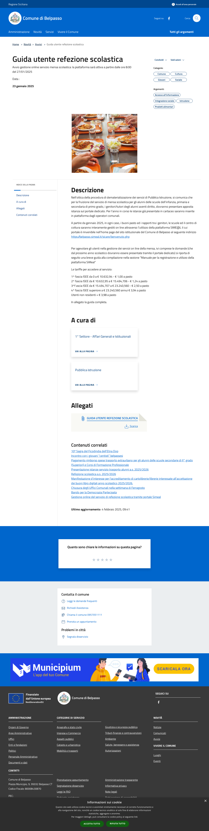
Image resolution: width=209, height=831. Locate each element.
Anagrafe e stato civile (69, 727)
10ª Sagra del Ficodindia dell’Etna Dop (94, 451)
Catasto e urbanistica (68, 745)
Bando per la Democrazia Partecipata (94, 492)
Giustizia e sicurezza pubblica (121, 727)
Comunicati (159, 733)
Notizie (157, 727)
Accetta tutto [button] (92, 823)
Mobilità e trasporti (67, 751)
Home (15, 44)
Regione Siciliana (17, 4)
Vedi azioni (178, 60)
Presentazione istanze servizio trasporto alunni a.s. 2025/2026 (110, 469)
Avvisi (38, 44)
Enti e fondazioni (17, 745)
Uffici (11, 739)
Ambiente (110, 739)
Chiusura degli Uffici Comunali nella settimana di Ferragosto (108, 488)
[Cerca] (197, 18)
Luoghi (157, 755)
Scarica (131, 426)
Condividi (161, 60)
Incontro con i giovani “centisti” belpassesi (97, 456)
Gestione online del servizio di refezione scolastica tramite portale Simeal (116, 497)
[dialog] (104, 814)
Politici (12, 751)
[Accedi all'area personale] (184, 4)
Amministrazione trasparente (121, 780)
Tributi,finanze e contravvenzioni (123, 733)
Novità (27, 44)
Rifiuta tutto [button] (117, 823)
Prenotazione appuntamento (72, 780)
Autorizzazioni (113, 751)
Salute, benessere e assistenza (122, 745)
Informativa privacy (116, 786)
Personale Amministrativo (22, 757)
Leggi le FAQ (64, 792)
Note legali (111, 792)
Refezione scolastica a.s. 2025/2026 (93, 474)
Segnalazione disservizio (70, 786)
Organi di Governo (18, 727)
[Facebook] (167, 18)
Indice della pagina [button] (25, 184)
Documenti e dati (17, 762)
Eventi (157, 761)
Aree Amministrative (20, 733)
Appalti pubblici (65, 739)
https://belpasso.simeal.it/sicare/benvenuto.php (100, 236)
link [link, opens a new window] (136, 816)
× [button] (205, 801)
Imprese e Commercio (69, 733)
